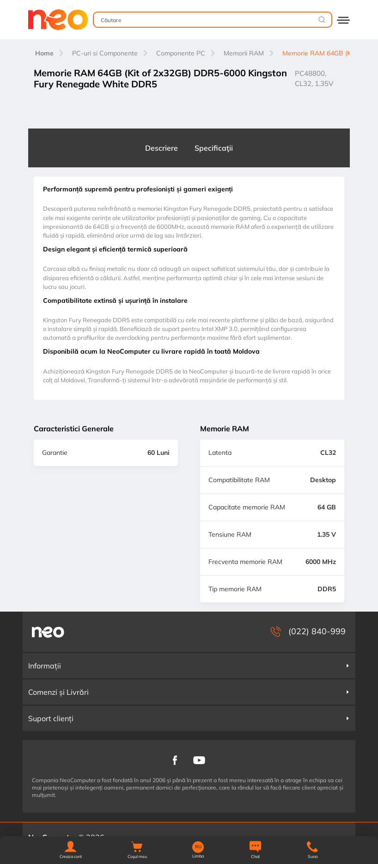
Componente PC (180, 53)
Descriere (161, 148)
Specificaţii (214, 148)
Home (44, 53)
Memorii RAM (244, 53)
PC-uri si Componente (105, 53)
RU (198, 847)
